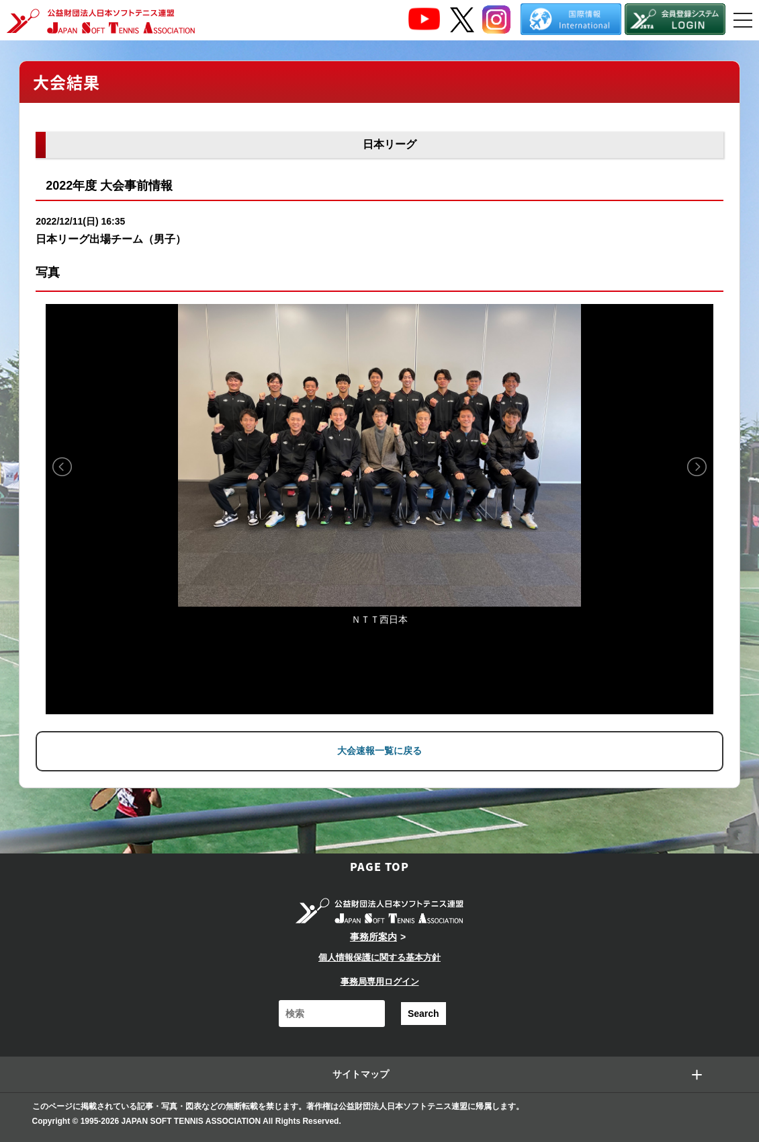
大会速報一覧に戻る (379, 750)
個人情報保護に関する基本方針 (379, 957)
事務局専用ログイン (380, 982)
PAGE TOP (379, 866)
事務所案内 (373, 936)
